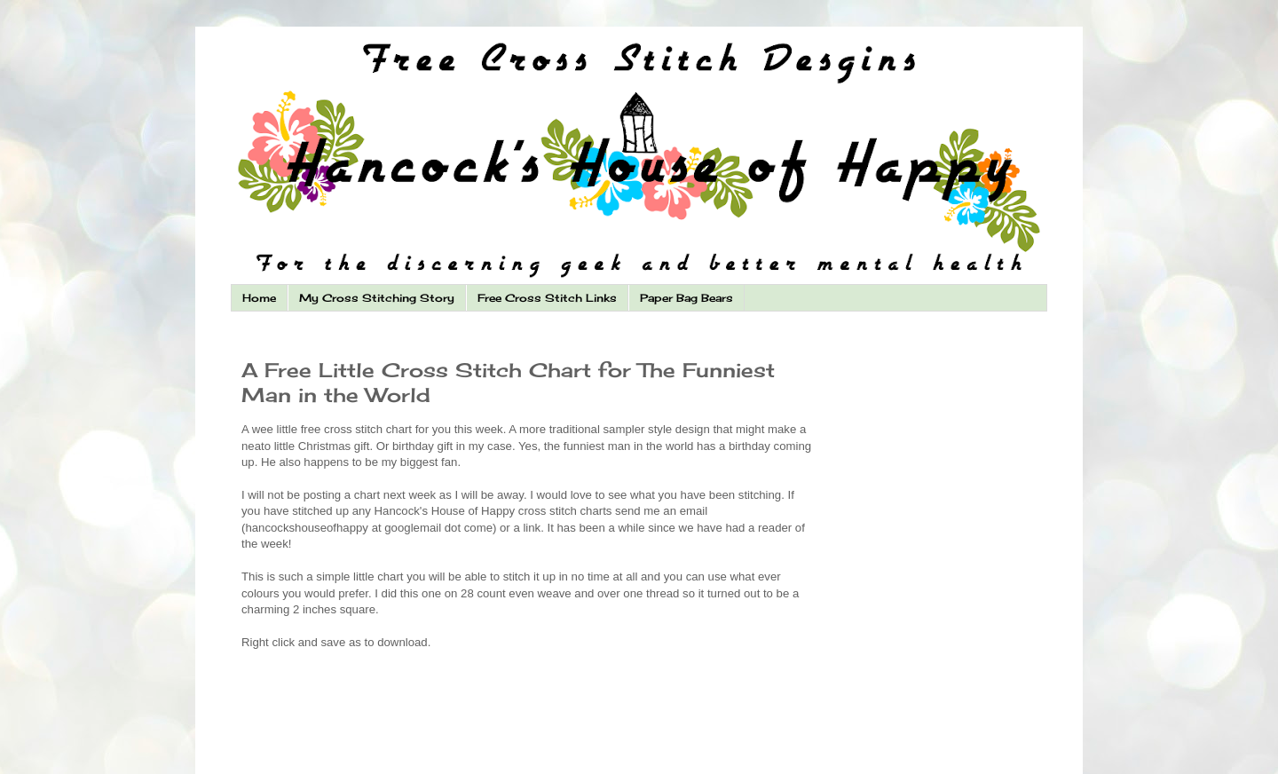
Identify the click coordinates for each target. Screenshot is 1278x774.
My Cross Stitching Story (376, 297)
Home (259, 297)
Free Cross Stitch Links (547, 297)
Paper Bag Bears (686, 297)
